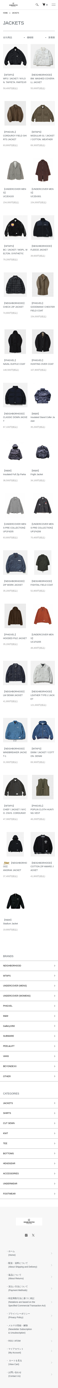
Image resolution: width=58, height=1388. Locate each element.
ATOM (18, 1341)
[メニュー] (53, 4)
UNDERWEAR (10, 1183)
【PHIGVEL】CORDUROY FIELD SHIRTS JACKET (15, 136)
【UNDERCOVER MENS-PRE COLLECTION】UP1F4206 (42, 528)
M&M (5, 1016)
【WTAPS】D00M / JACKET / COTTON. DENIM (42, 752)
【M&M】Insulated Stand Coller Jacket (43, 417)
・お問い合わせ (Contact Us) (13, 1374)
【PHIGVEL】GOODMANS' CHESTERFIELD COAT (43, 307)
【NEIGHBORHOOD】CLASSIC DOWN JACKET (15, 417)
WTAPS (7, 975)
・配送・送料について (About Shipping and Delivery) (21, 1265)
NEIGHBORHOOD (12, 965)
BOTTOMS (8, 1153)
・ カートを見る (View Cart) (14, 1362)
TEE (5, 1143)
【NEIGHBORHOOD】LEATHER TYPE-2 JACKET (43, 695)
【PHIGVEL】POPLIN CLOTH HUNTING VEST (42, 809)
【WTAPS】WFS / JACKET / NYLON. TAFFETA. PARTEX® (14, 79)
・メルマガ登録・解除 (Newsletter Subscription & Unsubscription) (19, 1329)
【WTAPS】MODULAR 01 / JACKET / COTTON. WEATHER (43, 136)
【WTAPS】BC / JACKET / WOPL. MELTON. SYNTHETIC (15, 250)
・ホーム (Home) (11, 1253)
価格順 (30, 37)
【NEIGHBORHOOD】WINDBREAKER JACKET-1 (15, 752)
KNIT (5, 1133)
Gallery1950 (9, 1026)
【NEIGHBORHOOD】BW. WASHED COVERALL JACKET (42, 79)
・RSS (9, 1341)
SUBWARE (8, 1036)
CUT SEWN (9, 1123)
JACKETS (15, 13)
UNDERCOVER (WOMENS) (16, 996)
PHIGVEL (8, 1006)
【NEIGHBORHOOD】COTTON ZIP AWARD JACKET (42, 867)
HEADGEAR (9, 1163)
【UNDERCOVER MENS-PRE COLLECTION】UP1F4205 (14, 528)
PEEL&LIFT (9, 1046)
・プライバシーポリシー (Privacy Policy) (18, 1315)
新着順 (51, 37)
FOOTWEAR (9, 1193)
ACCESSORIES (11, 1173)
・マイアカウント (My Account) (15, 1351)
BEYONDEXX (10, 1066)
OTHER (7, 1076)
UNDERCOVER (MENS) (15, 985)
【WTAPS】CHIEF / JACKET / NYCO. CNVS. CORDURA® (14, 809)
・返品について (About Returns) (15, 1277)
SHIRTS (7, 1113)
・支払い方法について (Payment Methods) (17, 1288)
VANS (6, 1056)
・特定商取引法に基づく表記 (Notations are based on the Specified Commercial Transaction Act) (25, 1302)
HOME (5, 13)
